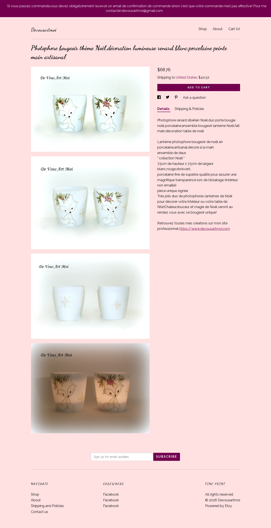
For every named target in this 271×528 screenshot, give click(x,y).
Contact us (39, 512)
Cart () (234, 29)
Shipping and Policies (47, 506)
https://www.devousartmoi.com (204, 229)
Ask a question (194, 98)
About (218, 29)
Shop (203, 29)
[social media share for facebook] (159, 98)
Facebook (111, 494)
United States (186, 77)
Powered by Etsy (218, 506)
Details (163, 109)
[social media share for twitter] (168, 98)
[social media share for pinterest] (176, 98)
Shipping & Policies (189, 109)
